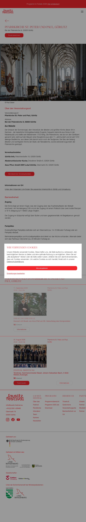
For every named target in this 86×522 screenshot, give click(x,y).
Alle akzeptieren (42, 268)
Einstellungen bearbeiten (16, 273)
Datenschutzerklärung (15, 262)
